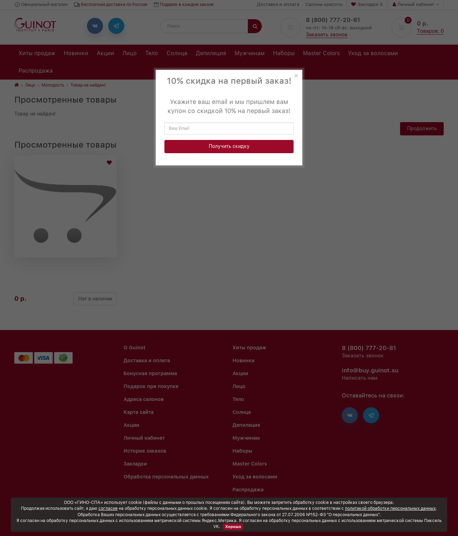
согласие (108, 508)
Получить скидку (229, 146)
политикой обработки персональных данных (390, 508)
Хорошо (233, 526)
